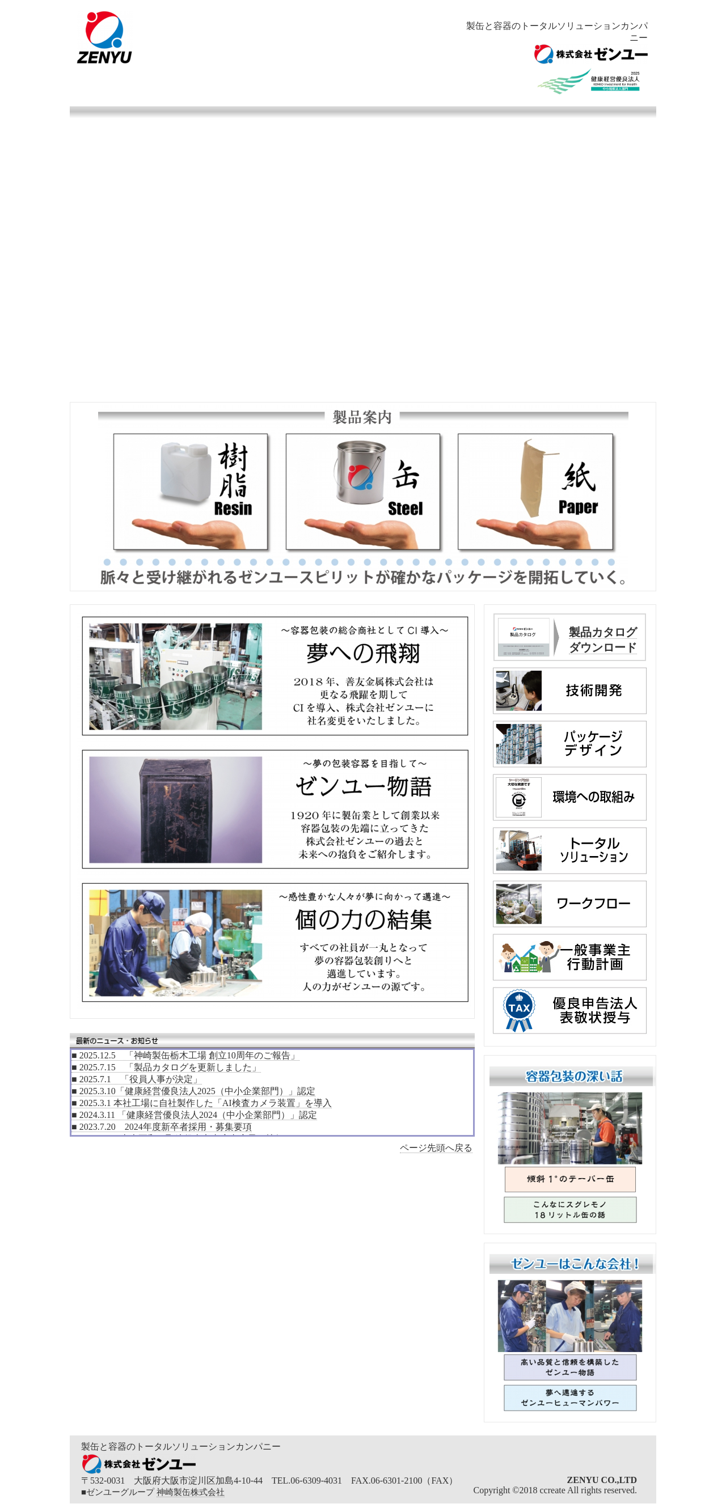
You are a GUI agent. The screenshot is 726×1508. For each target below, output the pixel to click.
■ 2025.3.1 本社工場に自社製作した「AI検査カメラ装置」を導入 (201, 1103)
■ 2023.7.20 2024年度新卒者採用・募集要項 (161, 1127)
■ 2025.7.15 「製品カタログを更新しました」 (166, 1067)
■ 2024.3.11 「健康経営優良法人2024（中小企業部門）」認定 (194, 1115)
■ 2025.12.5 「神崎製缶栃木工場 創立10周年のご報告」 (185, 1055)
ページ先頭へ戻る (436, 1148)
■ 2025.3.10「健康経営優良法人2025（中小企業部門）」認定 (193, 1091)
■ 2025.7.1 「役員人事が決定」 (136, 1079)
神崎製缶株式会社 (191, 1492)
